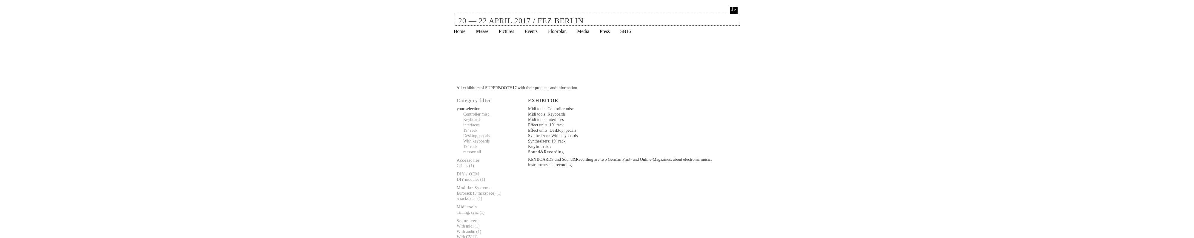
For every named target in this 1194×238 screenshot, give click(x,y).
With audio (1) (469, 231)
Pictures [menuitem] (506, 31)
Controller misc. (476, 114)
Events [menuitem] (531, 31)
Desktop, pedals (476, 136)
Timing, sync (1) (470, 212)
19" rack (470, 130)
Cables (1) (465, 165)
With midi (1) (468, 226)
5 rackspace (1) (469, 198)
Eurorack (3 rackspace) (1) (479, 193)
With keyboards (476, 141)
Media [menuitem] (583, 31)
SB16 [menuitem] (625, 31)
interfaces (471, 125)
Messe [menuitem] (482, 31)
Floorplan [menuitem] (557, 31)
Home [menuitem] (459, 31)
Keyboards (472, 119)
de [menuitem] (733, 9)
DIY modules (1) (471, 179)
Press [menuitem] (605, 31)
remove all (472, 152)
